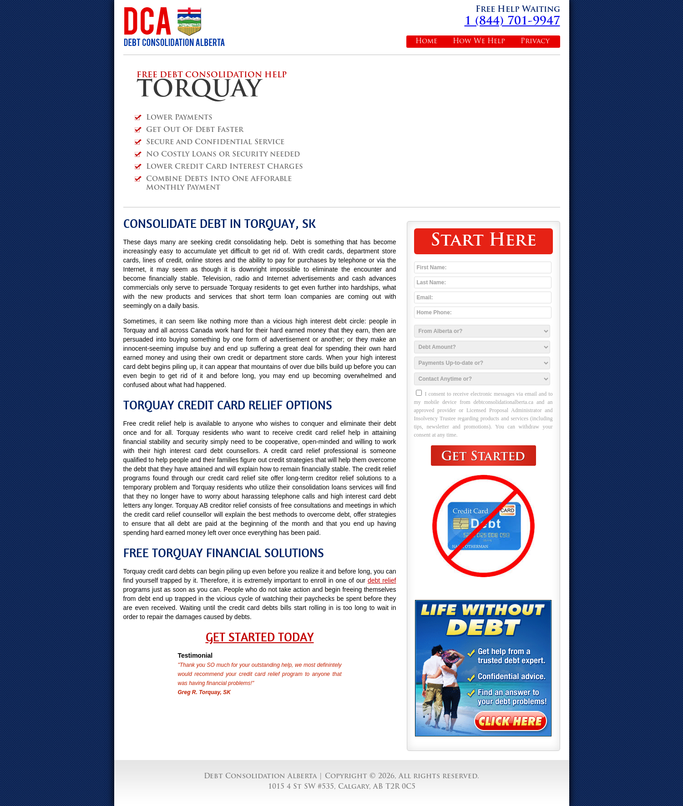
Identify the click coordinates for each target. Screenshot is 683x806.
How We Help (479, 41)
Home (426, 41)
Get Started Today (260, 637)
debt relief (382, 580)
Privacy (535, 41)
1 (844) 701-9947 (512, 21)
